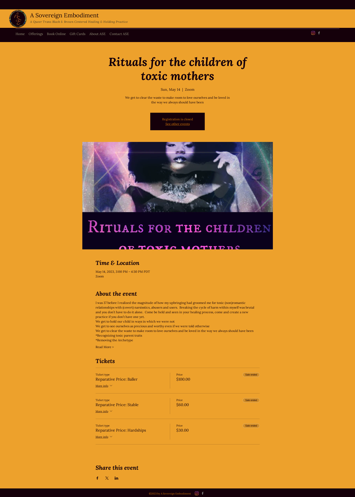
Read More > (105, 347)
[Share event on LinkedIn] (116, 478)
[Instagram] (313, 33)
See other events (177, 124)
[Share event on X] (107, 478)
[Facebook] (319, 33)
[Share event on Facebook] (97, 478)
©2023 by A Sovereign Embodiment (170, 493)
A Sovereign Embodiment (64, 15)
